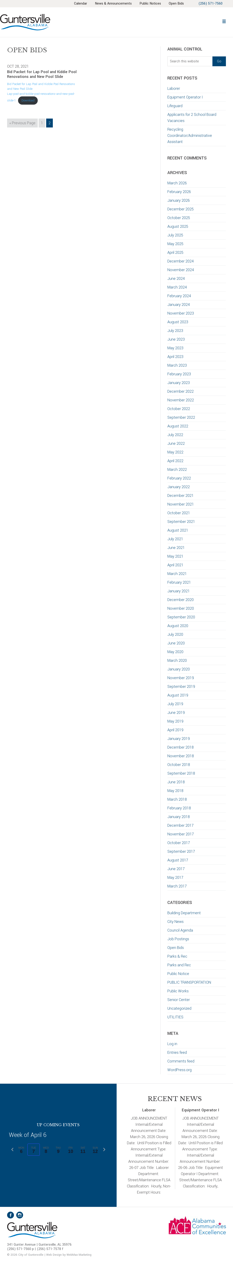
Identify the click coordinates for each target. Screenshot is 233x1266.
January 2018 (178, 816)
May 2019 (175, 721)
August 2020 (177, 625)
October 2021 (178, 513)
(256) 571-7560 (210, 3)
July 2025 (175, 235)
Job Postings (178, 939)
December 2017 (180, 825)
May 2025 (175, 243)
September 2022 (181, 417)
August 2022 (177, 426)
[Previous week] (12, 1149)
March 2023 (177, 365)
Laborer (173, 88)
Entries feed (177, 1052)
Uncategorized (179, 1008)
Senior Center (178, 999)
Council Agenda (180, 930)
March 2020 (177, 660)
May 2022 (175, 452)
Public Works (178, 991)
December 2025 (180, 209)
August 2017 (177, 860)
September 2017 (181, 851)
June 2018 (176, 782)
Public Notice (178, 973)
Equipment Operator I (185, 97)
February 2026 (179, 191)
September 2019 (181, 686)
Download (28, 100)
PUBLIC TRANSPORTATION (189, 982)
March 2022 (177, 469)
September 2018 (181, 773)
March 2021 (177, 573)
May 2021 (175, 556)
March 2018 (177, 799)
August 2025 (177, 226)
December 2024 (180, 261)
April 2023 (175, 356)
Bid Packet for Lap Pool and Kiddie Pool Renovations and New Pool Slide (42, 74)
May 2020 (175, 651)
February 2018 (179, 808)
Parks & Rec (177, 956)
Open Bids (175, 947)
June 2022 (176, 443)
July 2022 (175, 434)
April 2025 (175, 252)
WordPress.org (179, 1070)
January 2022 (178, 487)
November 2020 (180, 608)
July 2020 (175, 634)
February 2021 (179, 582)
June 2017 (176, 868)
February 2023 (179, 374)
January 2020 (178, 669)
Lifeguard (174, 106)
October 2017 (178, 842)
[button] (224, 20)
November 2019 (180, 678)
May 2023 (175, 348)
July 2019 (175, 704)
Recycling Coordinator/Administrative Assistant (189, 135)
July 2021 (175, 539)
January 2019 (178, 738)
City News (175, 921)
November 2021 (180, 504)
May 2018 (175, 790)
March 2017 (177, 886)
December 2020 (180, 599)
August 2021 (177, 530)
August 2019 (177, 695)
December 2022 (180, 391)
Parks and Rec (179, 965)
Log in (172, 1043)
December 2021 (180, 495)
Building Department (184, 913)
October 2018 (178, 764)
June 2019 (176, 712)
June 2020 (176, 643)
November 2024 (180, 270)
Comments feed (180, 1061)
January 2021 (178, 591)
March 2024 (177, 287)
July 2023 (175, 330)
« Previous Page (22, 123)
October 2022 (178, 408)
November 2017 (180, 834)
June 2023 (176, 339)
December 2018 (180, 747)
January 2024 (178, 304)
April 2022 (175, 460)
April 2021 (175, 565)
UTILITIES (175, 1017)
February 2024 (179, 296)
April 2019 (175, 730)
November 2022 (180, 400)
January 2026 (178, 200)
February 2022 (179, 478)
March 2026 (177, 183)
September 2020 (181, 617)
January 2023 (178, 382)
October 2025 (178, 217)
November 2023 (180, 313)
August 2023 (177, 322)
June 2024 (176, 278)
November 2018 (180, 756)
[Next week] (104, 1149)
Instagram (19, 1215)
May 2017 (175, 877)
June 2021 (176, 547)
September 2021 (181, 521)
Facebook (10, 1215)
